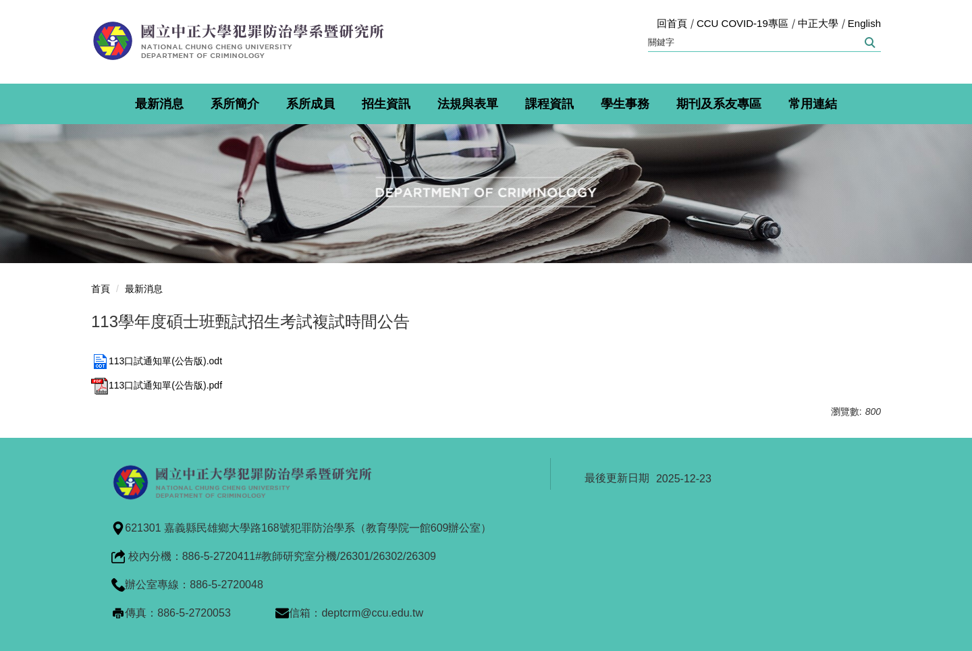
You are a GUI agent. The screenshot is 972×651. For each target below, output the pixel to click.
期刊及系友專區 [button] (718, 104)
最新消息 (144, 288)
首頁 (100, 288)
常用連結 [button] (812, 104)
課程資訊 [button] (549, 104)
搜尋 (869, 42)
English (864, 23)
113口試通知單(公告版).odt (156, 361)
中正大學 (818, 23)
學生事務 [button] (625, 104)
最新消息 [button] (159, 104)
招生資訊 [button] (386, 104)
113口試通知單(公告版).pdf (156, 385)
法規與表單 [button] (467, 104)
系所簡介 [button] (235, 104)
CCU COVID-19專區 (742, 23)
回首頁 (672, 23)
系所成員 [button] (310, 104)
